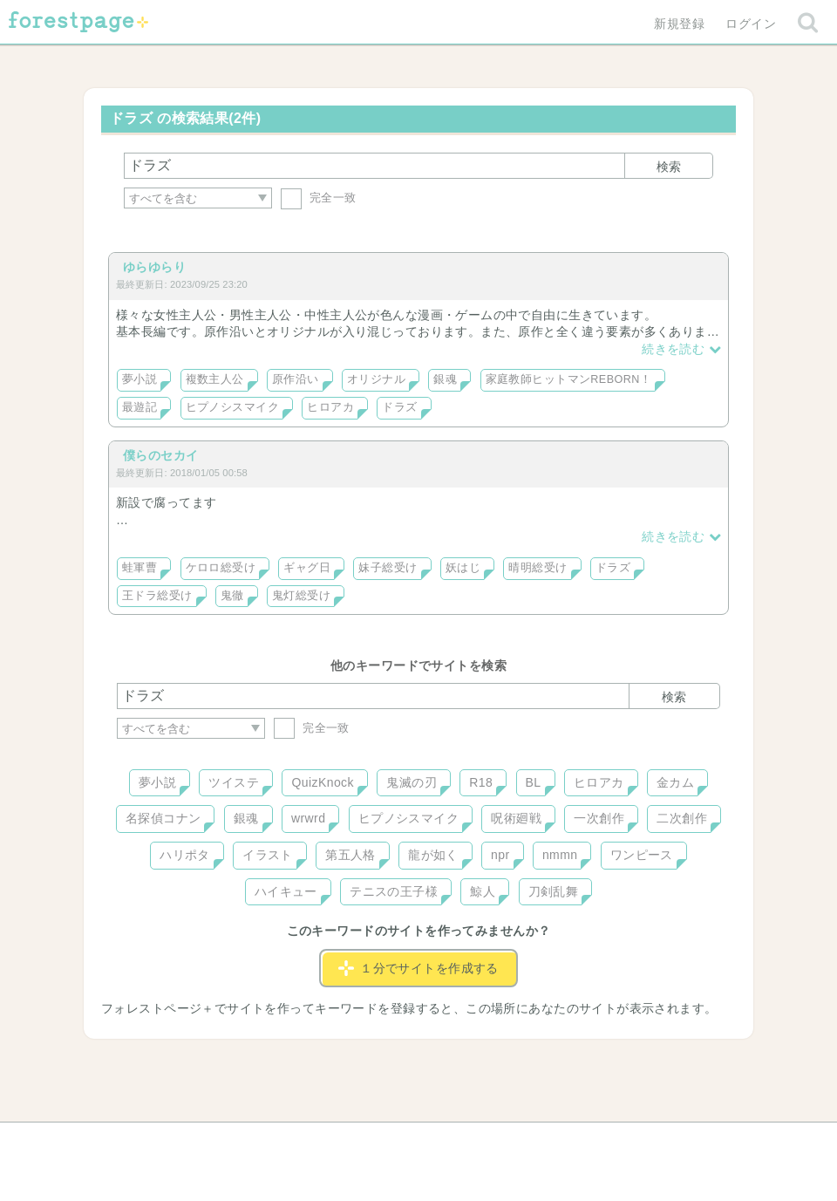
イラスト (267, 855)
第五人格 (350, 855)
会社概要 (486, 1141)
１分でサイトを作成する (418, 968)
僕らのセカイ (161, 455)
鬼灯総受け (301, 596)
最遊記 (139, 407)
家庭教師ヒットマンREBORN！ (569, 379)
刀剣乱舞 (553, 891)
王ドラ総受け (157, 596)
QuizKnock (322, 782)
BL (533, 782)
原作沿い (295, 379)
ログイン (750, 24)
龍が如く (433, 855)
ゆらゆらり (154, 267)
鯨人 (482, 891)
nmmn (560, 855)
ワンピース (641, 855)
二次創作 (682, 818)
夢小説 (139, 379)
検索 (669, 167)
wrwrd (308, 818)
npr (500, 855)
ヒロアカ (330, 407)
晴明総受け (537, 568)
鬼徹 (232, 596)
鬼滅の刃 (411, 782)
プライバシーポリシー (607, 1141)
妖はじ (463, 568)
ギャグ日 (306, 568)
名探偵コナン (163, 818)
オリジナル (376, 379)
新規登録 (679, 24)
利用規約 (394, 1141)
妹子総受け (387, 568)
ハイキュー (286, 891)
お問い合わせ (292, 1141)
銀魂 (445, 379)
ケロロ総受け (221, 568)
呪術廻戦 (516, 818)
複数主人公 (215, 379)
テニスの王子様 (394, 891)
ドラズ (399, 407)
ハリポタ (185, 855)
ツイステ (233, 782)
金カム (675, 782)
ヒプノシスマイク (232, 407)
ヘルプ (195, 1141)
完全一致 (319, 197)
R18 (481, 782)
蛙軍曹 (139, 568)
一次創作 (599, 818)
